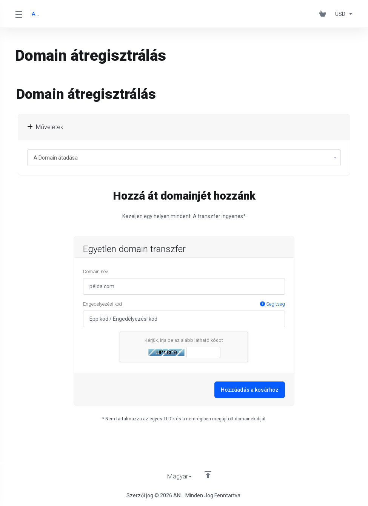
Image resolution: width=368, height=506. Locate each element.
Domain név (95, 271)
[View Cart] (324, 14)
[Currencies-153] (342, 14)
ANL (36, 14)
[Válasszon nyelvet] (175, 476)
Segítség (272, 304)
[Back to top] (208, 474)
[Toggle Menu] (19, 14)
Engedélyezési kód (184, 304)
